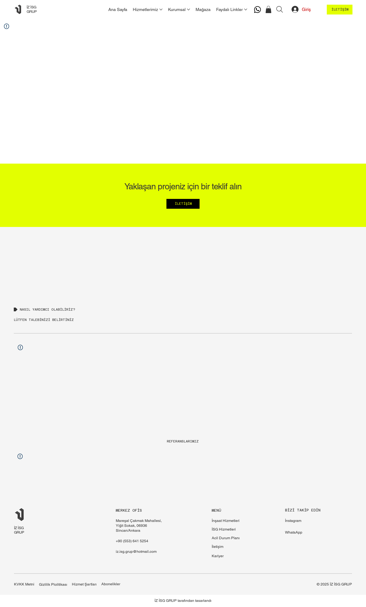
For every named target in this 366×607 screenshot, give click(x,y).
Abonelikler (110, 584)
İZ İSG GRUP (32, 9)
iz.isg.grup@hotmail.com (136, 551)
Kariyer (218, 556)
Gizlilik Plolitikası (53, 584)
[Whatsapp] (257, 9)
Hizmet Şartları (84, 584)
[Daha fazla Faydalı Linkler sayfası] (245, 9)
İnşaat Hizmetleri (225, 520)
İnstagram (293, 520)
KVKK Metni (24, 584)
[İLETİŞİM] (339, 9)
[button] (268, 9)
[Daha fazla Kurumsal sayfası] (188, 9)
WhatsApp (293, 532)
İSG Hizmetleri (224, 529)
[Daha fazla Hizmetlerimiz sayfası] (160, 9)
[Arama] (280, 9)
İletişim (217, 546)
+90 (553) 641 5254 (132, 541)
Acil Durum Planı (226, 538)
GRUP (19, 532)
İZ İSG (19, 528)
